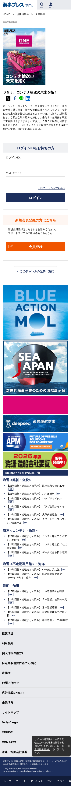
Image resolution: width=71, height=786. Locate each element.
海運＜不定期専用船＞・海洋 (24, 564)
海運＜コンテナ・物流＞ (20, 531)
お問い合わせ (10, 682)
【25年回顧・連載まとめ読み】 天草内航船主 (35, 514)
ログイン (35, 198)
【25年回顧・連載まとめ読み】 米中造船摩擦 (35, 607)
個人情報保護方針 (13, 653)
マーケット (36, 781)
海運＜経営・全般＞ (17, 480)
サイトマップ (10, 712)
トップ (7, 781)
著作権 (6, 673)
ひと (50, 781)
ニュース (21, 781)
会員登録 (35, 247)
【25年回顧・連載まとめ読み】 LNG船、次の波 (36, 569)
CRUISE (7, 732)
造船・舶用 (11, 586)
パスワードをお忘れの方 (51, 188)
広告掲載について (13, 692)
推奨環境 (7, 633)
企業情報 (7, 702)
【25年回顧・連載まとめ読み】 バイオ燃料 (34, 493)
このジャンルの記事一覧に (37, 271)
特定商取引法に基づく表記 (19, 663)
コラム (61, 781)
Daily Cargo (10, 722)
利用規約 (7, 643)
